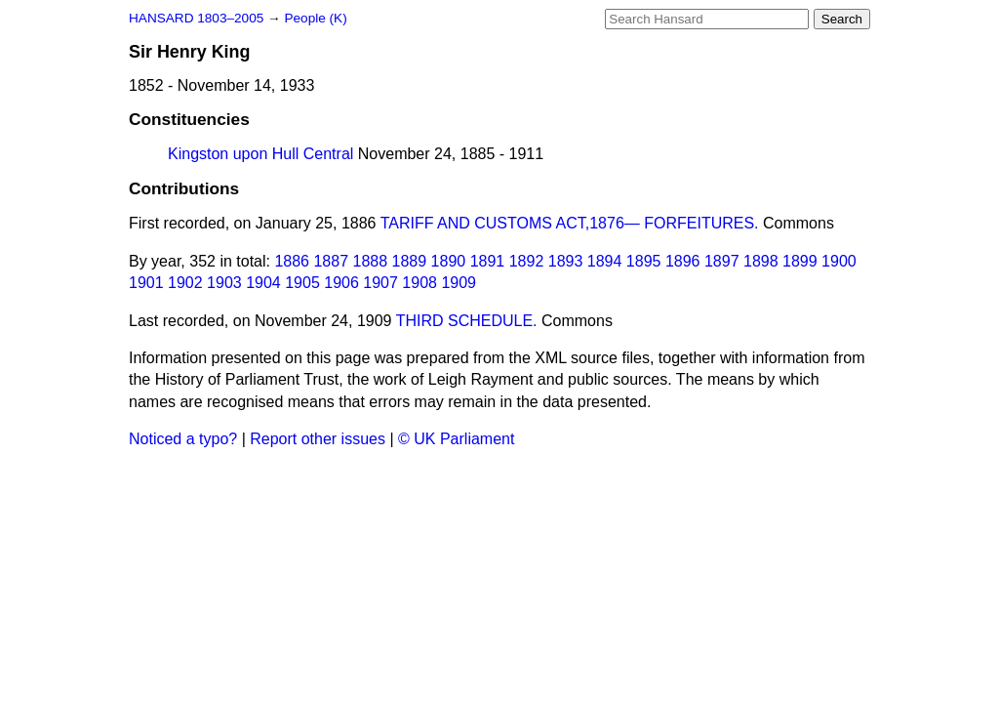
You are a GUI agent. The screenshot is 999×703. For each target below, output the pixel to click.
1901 (146, 282)
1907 (380, 282)
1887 (330, 261)
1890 (448, 261)
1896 (682, 261)
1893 (565, 261)
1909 (458, 282)
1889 (409, 261)
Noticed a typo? (183, 439)
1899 (800, 261)
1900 (839, 261)
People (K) (315, 18)
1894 (604, 261)
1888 (370, 261)
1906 (341, 282)
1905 (302, 282)
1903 (224, 282)
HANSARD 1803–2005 (196, 18)
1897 (721, 261)
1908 (419, 282)
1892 (526, 261)
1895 (643, 261)
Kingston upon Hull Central (260, 153)
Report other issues (317, 439)
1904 (263, 282)
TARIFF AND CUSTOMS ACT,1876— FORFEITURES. (569, 223)
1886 (291, 261)
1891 (487, 261)
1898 (761, 261)
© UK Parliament (456, 439)
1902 (185, 282)
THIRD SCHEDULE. (467, 320)
